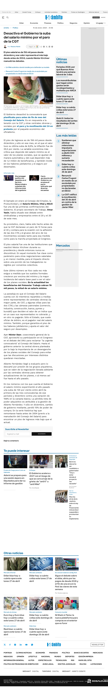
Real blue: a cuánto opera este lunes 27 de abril (15, 632)
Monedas (59, 249)
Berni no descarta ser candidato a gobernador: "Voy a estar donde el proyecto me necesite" (74, 473)
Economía (34, 23)
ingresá (103, 17)
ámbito (6, 28)
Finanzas (47, 23)
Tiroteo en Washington (78, 12)
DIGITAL (31, 671)
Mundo (57, 656)
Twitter (5, 645)
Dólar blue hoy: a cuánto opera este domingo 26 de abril (39, 632)
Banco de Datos (81, 653)
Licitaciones (96, 664)
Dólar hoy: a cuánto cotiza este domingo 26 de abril (68, 168)
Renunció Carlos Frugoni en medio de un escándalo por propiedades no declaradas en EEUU (26, 72)
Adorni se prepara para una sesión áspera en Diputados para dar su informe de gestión (15, 479)
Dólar (16, 12)
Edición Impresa (86, 656)
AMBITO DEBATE (73, 671)
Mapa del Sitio (85, 660)
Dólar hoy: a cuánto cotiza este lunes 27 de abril (66, 110)
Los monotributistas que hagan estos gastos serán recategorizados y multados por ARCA (66, 85)
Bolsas (65, 249)
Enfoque (37, 12)
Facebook (9, 645)
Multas (83, 664)
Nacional (45, 656)
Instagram (15, 645)
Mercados (98, 653)
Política (60, 23)
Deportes (69, 656)
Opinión (87, 23)
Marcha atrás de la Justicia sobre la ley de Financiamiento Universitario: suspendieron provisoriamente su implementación (75, 508)
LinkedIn (21, 645)
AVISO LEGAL (48, 664)
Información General (14, 660)
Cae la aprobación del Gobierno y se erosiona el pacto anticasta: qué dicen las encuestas (47, 183)
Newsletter (103, 23)
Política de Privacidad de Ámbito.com (21, 664)
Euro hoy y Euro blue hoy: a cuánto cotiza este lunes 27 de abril (14, 618)
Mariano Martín (15, 47)
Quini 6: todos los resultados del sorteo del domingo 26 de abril (66, 122)
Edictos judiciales (66, 664)
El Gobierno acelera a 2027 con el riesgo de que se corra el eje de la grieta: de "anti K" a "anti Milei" (40, 479)
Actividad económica (51, 12)
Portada (8, 653)
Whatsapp (32, 645)
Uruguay (99, 23)
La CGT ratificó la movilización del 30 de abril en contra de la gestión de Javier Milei (69, 201)
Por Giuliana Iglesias (61, 593)
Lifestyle (32, 656)
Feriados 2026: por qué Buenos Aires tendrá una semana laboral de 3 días (65, 71)
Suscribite (42, 434)
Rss (72, 660)
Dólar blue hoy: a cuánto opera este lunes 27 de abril (65, 99)
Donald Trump (26, 12)
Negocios (73, 23)
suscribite (96, 17)
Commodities (72, 249)
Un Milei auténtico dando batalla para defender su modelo (27, 67)
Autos (31, 660)
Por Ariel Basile (34, 488)
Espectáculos (44, 660)
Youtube (26, 645)
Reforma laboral (94, 12)
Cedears (80, 249)
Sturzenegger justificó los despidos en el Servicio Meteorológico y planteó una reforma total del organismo (21, 183)
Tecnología (61, 660)
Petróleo (64, 12)
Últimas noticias (24, 653)
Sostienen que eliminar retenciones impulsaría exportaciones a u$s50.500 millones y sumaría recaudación (69, 150)
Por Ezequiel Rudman (72, 487)
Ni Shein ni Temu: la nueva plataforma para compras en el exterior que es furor (66, 619)
